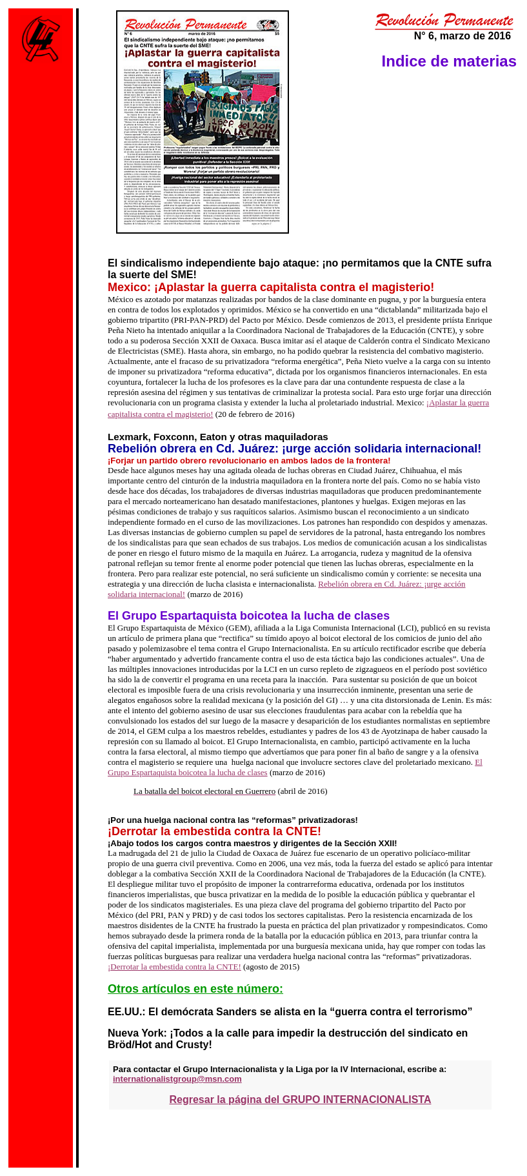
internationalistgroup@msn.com (177, 1079)
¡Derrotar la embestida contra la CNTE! (174, 966)
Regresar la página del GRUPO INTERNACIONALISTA (301, 1099)
